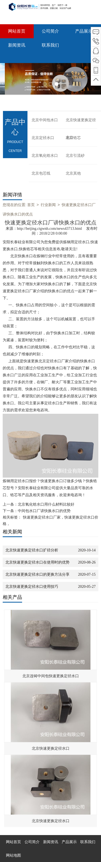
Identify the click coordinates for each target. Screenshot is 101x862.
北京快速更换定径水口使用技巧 (31, 587)
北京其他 (73, 173)
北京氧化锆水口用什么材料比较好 (46, 504)
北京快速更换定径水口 (81, 123)
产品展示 (83, 31)
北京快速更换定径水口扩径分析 (31, 550)
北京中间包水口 (45, 120)
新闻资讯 (16, 45)
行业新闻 (48, 205)
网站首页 (16, 31)
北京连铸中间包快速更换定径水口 (50, 676)
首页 (31, 205)
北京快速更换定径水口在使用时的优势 (37, 562)
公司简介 (50, 31)
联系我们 (50, 45)
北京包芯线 (41, 173)
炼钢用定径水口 (76, 242)
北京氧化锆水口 (45, 156)
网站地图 (13, 855)
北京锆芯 (73, 138)
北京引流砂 (75, 156)
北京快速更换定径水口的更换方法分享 (37, 574)
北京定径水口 (43, 138)
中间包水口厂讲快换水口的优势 (44, 511)
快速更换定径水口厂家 (42, 517)
